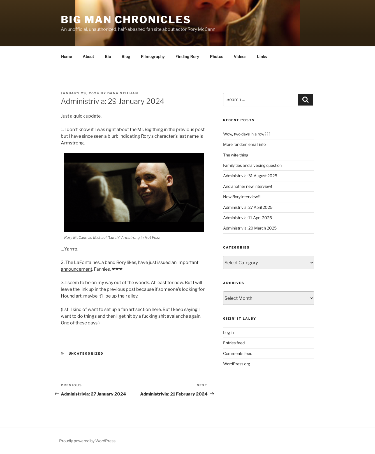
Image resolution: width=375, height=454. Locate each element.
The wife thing (235, 155)
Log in (228, 332)
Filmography (153, 56)
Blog (126, 56)
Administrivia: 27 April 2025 (247, 207)
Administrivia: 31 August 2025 (250, 175)
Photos (216, 56)
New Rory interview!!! (241, 196)
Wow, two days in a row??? (246, 134)
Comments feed (237, 353)
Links (262, 56)
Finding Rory (187, 56)
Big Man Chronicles (126, 19)
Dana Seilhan (122, 93)
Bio (108, 56)
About (88, 56)
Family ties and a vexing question (252, 165)
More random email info (244, 144)
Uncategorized (86, 353)
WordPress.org (236, 363)
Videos (240, 56)
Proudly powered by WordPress (87, 440)
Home (66, 56)
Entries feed (234, 342)
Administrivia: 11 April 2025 (247, 217)
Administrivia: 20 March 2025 (250, 228)
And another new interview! (247, 186)
